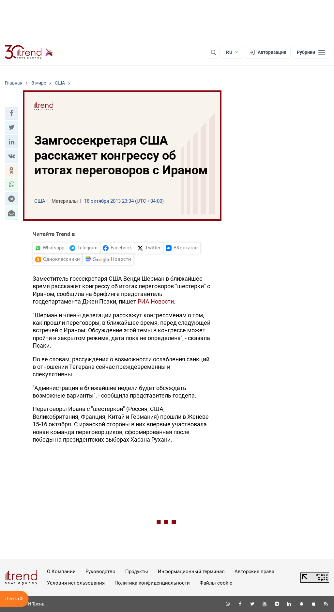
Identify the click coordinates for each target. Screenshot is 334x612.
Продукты (136, 571)
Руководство (100, 571)
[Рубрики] (311, 52)
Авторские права (254, 571)
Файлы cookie (216, 583)
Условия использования (76, 583)
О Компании (61, 571)
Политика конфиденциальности (152, 583)
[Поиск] (213, 52)
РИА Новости (156, 301)
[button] (11, 113)
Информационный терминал (191, 571)
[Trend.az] (29, 52)
